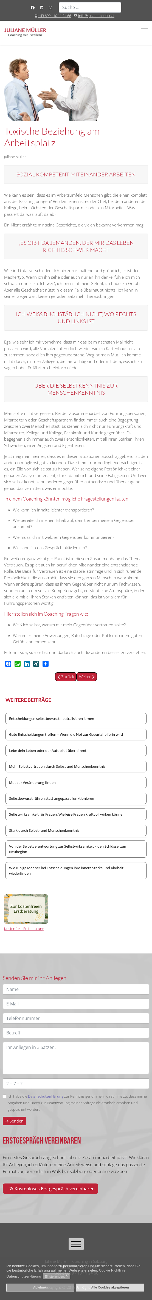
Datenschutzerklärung (46, 1096)
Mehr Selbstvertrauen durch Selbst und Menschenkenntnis (57, 766)
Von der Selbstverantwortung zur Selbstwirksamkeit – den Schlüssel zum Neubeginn (68, 849)
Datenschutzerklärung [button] (23, 1276)
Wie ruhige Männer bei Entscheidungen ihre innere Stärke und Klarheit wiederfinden (66, 870)
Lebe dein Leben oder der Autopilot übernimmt (47, 750)
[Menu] (144, 30)
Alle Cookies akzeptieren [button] (110, 1287)
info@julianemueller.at (96, 15)
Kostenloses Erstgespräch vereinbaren (52, 1189)
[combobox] (90, 7)
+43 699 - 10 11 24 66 (54, 15)
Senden (14, 1121)
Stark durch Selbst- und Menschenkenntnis (44, 830)
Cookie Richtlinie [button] (112, 1270)
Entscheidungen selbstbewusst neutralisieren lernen (51, 718)
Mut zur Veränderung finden (32, 782)
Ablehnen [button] (40, 1287)
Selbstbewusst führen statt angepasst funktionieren (51, 798)
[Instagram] (50, 7)
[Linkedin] (41, 7)
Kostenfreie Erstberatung (24, 928)
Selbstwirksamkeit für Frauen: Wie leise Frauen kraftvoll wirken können (67, 814)
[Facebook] (33, 7)
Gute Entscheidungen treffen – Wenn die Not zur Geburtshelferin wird (66, 734)
